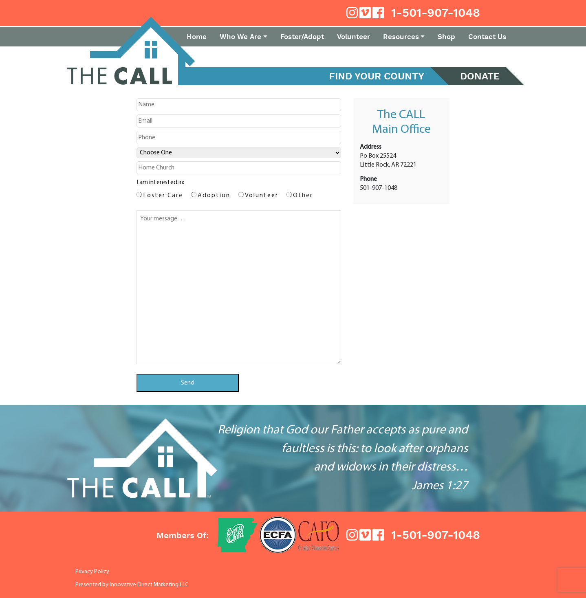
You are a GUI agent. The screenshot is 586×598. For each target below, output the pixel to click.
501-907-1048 (378, 188)
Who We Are (240, 37)
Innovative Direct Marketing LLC (149, 585)
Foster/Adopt (302, 36)
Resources (401, 37)
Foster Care (163, 195)
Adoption (214, 195)
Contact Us (487, 36)
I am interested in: (160, 182)
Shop (446, 36)
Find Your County (376, 76)
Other (303, 195)
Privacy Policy (92, 572)
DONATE (480, 76)
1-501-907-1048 (435, 13)
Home (197, 36)
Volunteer (353, 36)
